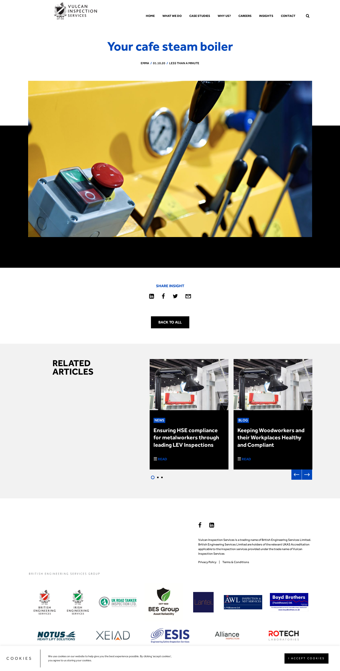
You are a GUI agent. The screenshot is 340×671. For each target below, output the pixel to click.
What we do (172, 16)
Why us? (224, 16)
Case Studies (199, 16)
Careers (244, 16)
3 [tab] (162, 477)
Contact (288, 16)
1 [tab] (153, 477)
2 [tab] (158, 477)
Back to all (170, 322)
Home (150, 16)
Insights (266, 16)
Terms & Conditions (235, 562)
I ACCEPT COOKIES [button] (306, 658)
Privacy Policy (207, 562)
